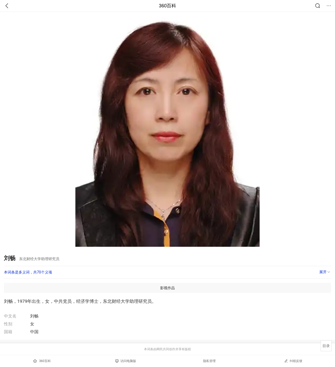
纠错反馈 (293, 361)
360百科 (167, 5)
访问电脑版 (125, 361)
